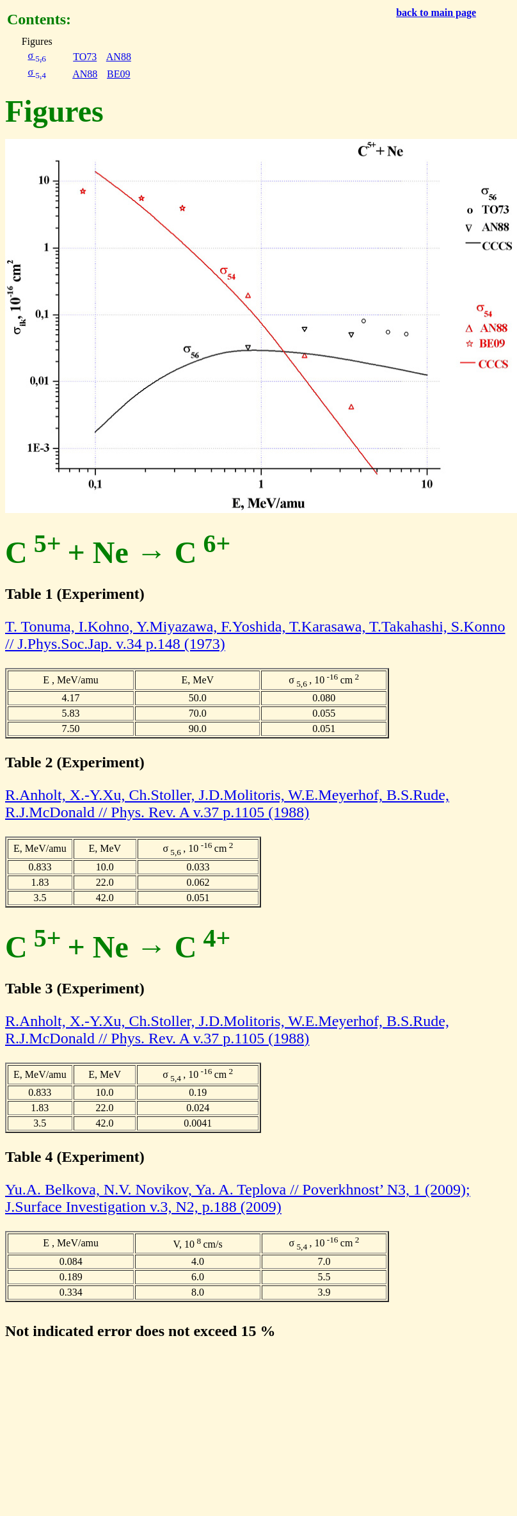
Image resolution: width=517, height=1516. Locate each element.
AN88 (118, 56)
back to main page (436, 12)
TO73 (85, 56)
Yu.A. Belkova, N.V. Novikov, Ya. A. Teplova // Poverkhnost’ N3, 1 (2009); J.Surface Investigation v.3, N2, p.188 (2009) (237, 1198)
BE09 (118, 74)
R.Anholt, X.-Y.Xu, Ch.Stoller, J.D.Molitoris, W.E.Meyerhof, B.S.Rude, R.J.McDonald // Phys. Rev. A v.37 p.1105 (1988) (227, 803)
